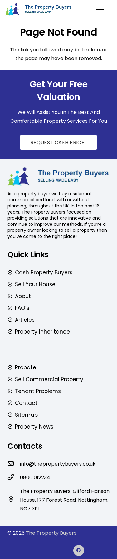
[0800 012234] (13, 477)
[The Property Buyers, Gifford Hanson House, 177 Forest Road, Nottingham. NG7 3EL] (13, 500)
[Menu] (100, 9)
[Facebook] (78, 550)
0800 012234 (35, 477)
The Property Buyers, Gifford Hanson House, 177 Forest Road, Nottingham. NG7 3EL (65, 500)
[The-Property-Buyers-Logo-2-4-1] (38, 9)
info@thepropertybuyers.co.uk (57, 463)
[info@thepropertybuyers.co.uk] (13, 464)
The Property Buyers (51, 533)
